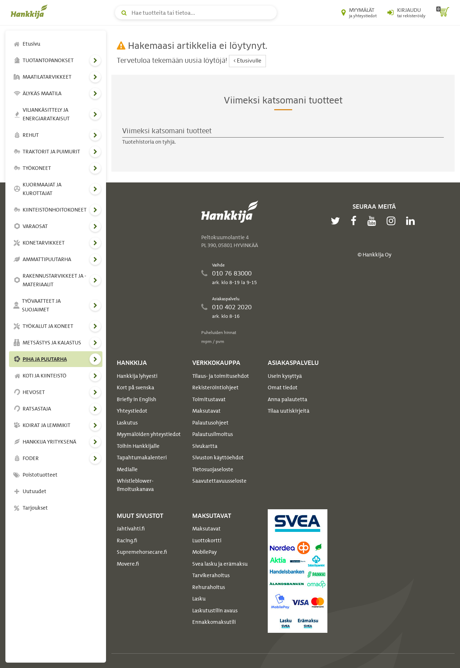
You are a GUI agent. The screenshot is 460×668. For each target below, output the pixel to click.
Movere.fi (128, 563)
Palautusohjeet (210, 422)
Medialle (127, 469)
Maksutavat (206, 410)
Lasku (199, 598)
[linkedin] (412, 221)
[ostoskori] (442, 12)
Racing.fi (127, 540)
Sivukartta (204, 446)
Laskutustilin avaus (215, 610)
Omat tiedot (283, 387)
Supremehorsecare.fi (142, 552)
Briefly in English (136, 399)
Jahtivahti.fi (131, 528)
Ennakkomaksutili (214, 622)
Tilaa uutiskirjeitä (288, 410)
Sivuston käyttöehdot (218, 457)
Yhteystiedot (132, 410)
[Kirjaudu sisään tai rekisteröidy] (406, 12)
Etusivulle (247, 61)
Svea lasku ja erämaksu (220, 563)
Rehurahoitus (208, 587)
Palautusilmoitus (212, 434)
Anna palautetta (287, 399)
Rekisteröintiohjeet (215, 387)
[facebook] (355, 221)
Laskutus (127, 422)
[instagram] (393, 221)
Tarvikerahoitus (211, 575)
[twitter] (337, 221)
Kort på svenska (135, 387)
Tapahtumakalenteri (142, 457)
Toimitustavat (209, 399)
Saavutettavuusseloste (219, 480)
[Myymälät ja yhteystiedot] (359, 12)
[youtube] (373, 221)
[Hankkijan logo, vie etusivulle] (30, 11)
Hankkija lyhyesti (137, 376)
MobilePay (204, 552)
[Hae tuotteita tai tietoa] (196, 12)
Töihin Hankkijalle (138, 446)
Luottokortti (206, 540)
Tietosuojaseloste (212, 469)
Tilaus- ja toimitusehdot (220, 376)
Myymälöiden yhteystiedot (149, 434)
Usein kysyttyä (285, 376)
